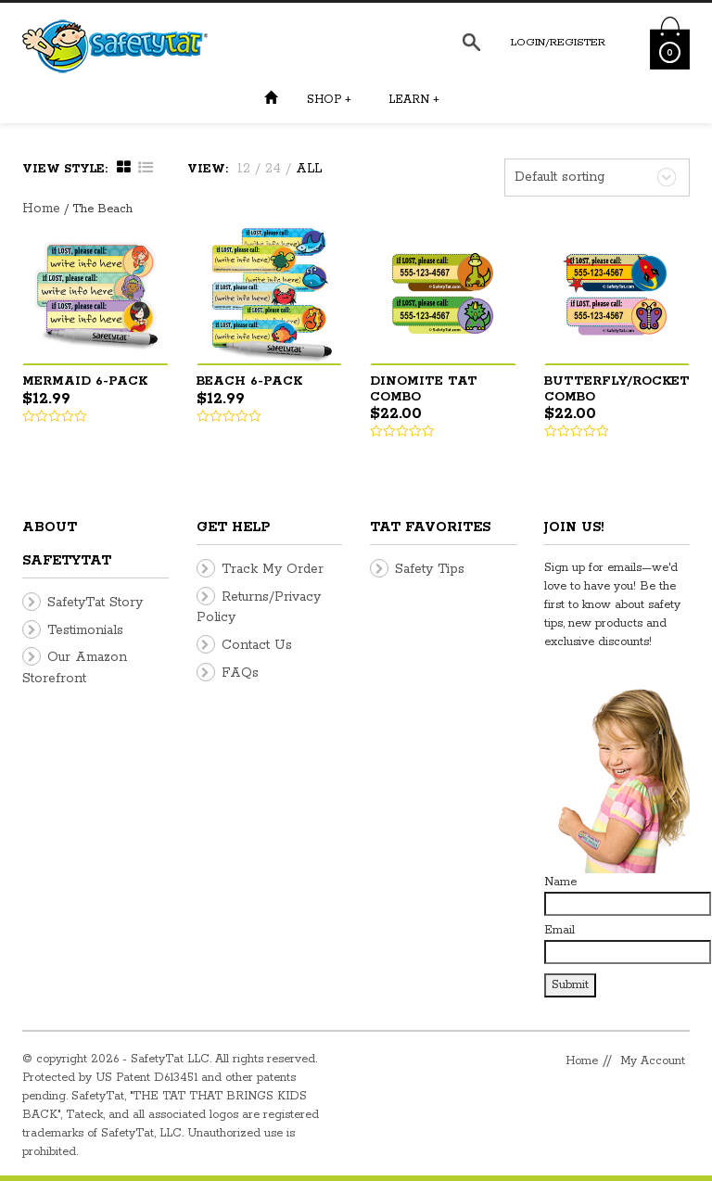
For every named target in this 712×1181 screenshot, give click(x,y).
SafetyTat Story (95, 602)
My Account (652, 1061)
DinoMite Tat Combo (423, 389)
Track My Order (273, 569)
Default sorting (559, 177)
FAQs (240, 673)
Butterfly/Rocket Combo (617, 389)
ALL (309, 168)
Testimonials (85, 630)
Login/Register (558, 42)
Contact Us (257, 645)
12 (243, 168)
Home (41, 208)
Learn (413, 100)
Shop (329, 100)
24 (273, 168)
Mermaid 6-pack (84, 381)
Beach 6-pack (249, 381)
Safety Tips (429, 569)
